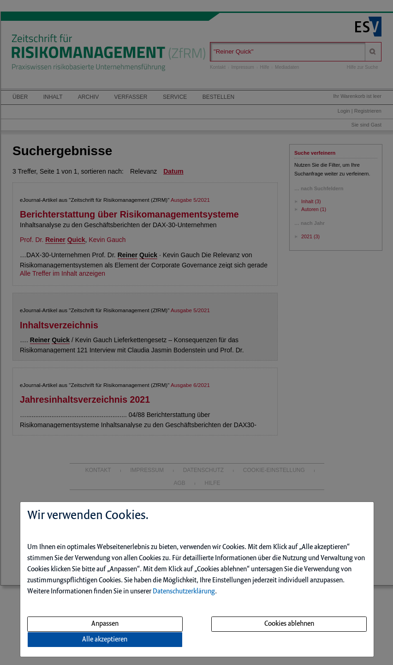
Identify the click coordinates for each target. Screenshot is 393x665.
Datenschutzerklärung (184, 591)
